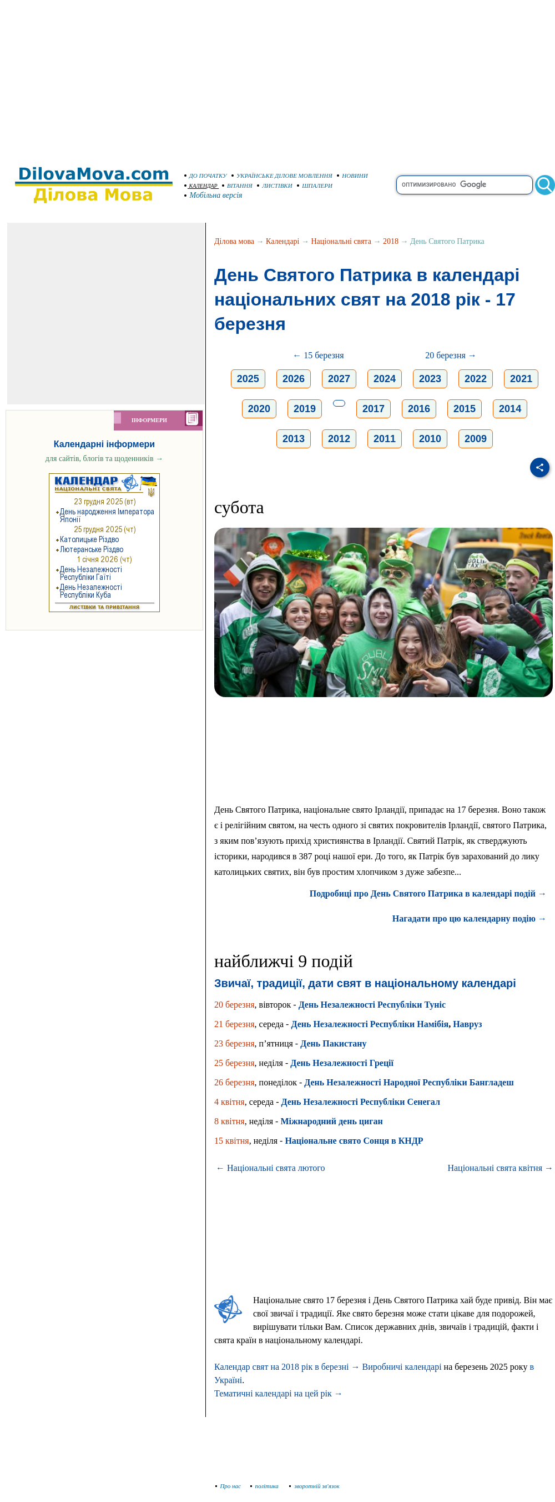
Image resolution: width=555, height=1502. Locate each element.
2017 (373, 408)
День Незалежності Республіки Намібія (369, 1024)
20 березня (234, 1004)
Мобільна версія (213, 195)
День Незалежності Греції (341, 1063)
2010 (430, 438)
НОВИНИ (352, 175)
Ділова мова (234, 241)
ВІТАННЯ (237, 185)
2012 (339, 438)
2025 (248, 378)
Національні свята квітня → (500, 1168)
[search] (464, 185)
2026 (293, 378)
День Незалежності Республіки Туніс (372, 1004)
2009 (476, 438)
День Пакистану (333, 1043)
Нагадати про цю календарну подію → (469, 918)
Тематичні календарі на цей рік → (278, 1393)
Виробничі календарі (401, 1366)
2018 (390, 241)
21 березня (234, 1024)
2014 (510, 408)
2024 (385, 378)
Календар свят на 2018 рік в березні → (287, 1366)
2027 (339, 378)
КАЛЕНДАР (201, 186)
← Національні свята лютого (270, 1168)
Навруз (467, 1024)
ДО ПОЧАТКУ (205, 175)
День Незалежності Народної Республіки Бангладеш (408, 1082)
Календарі (282, 241)
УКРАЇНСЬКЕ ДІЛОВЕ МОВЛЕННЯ (282, 175)
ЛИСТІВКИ (275, 185)
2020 (259, 408)
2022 (476, 378)
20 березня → (451, 355)
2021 (521, 378)
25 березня (234, 1063)
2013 (293, 438)
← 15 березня (318, 355)
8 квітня (229, 1121)
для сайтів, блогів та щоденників (104, 458)
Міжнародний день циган (331, 1121)
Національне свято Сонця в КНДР (354, 1140)
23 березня (234, 1043)
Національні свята (341, 241)
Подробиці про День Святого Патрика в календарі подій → (428, 893)
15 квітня (231, 1140)
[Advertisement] (278, 78)
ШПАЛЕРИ (315, 185)
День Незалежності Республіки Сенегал (360, 1102)
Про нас (228, 1486)
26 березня (234, 1082)
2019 (305, 408)
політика (265, 1486)
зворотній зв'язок (314, 1486)
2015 (464, 408)
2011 (385, 438)
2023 (430, 378)
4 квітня (229, 1102)
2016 (419, 408)
